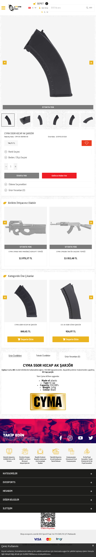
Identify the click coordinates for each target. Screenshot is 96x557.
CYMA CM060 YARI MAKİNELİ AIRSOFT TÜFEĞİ (25, 251)
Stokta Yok (22, 175)
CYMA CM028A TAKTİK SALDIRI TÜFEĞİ (70, 251)
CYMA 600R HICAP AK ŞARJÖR (26, 325)
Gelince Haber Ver (59, 175)
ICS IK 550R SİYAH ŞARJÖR (71, 325)
